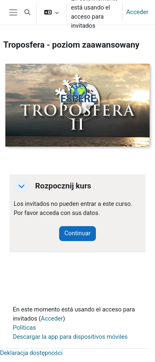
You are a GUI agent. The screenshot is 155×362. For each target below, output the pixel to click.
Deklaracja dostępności (31, 353)
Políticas (24, 327)
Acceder (137, 12)
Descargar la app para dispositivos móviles (70, 336)
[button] (27, 12)
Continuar (77, 233)
